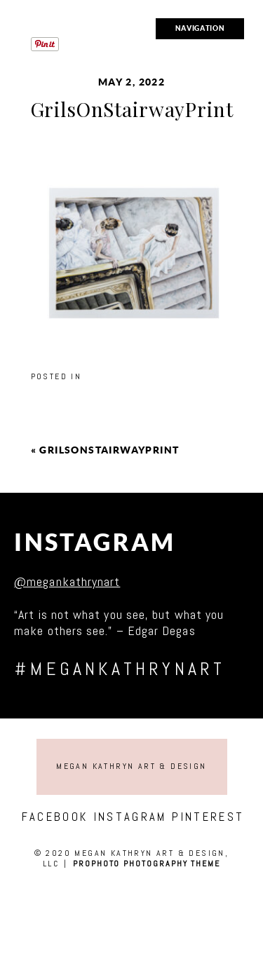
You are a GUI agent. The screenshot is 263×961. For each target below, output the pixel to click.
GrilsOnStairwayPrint (109, 450)
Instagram (95, 542)
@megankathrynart (67, 581)
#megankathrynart (119, 669)
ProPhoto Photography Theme (146, 863)
